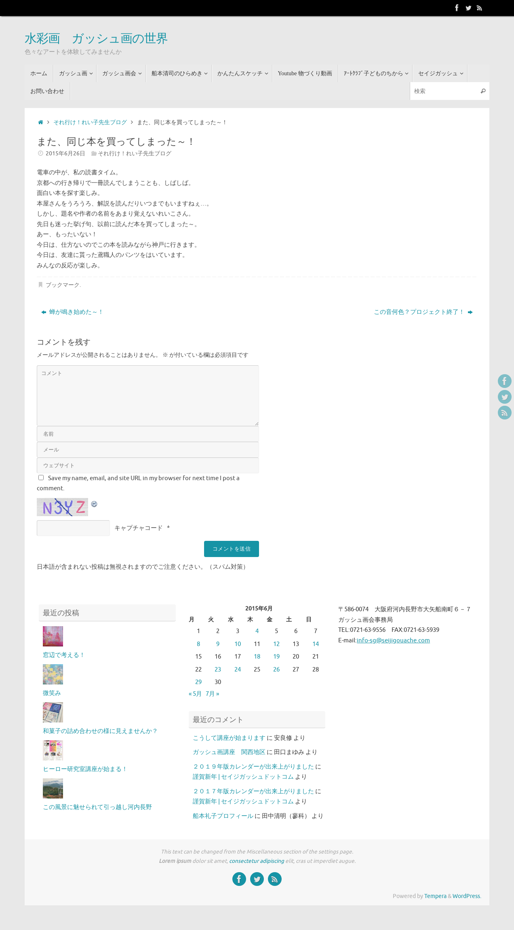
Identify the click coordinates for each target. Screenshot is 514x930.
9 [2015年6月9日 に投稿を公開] (217, 644)
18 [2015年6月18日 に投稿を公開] (257, 657)
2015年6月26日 (65, 153)
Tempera (435, 896)
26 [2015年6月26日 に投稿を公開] (276, 670)
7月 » (212, 694)
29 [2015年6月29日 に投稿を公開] (198, 682)
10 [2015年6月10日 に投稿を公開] (237, 644)
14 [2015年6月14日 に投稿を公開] (315, 644)
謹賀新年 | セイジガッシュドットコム (243, 777)
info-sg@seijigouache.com (393, 640)
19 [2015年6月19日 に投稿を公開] (276, 657)
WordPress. (467, 896)
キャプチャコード (138, 528)
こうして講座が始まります (229, 738)
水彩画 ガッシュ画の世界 (96, 38)
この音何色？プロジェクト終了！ (423, 312)
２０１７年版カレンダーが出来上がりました (253, 791)
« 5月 (195, 694)
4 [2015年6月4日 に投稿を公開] (257, 631)
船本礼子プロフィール (223, 816)
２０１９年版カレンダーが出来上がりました (253, 767)
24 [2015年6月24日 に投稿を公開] (237, 670)
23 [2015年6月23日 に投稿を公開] (218, 670)
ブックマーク (63, 285)
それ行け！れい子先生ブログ (90, 122)
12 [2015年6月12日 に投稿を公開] (276, 644)
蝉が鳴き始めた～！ (72, 312)
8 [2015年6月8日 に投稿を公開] (198, 644)
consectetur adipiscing (256, 861)
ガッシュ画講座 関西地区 (229, 752)
